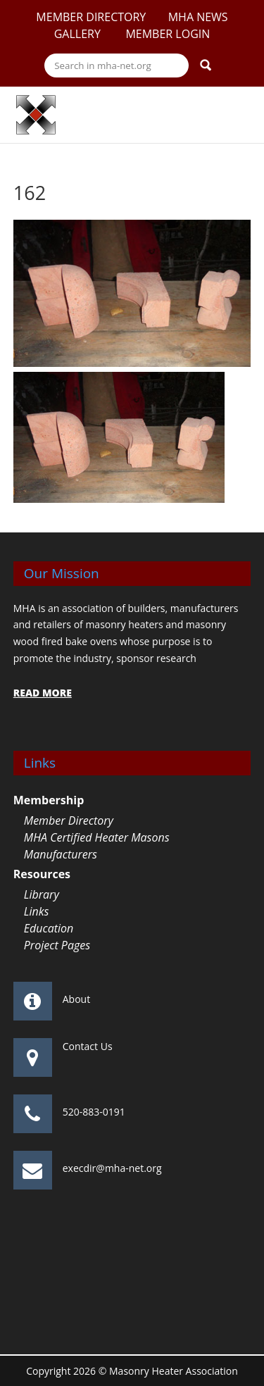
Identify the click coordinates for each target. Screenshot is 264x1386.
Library (41, 894)
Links (36, 911)
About (76, 999)
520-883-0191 (94, 1111)
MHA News (198, 17)
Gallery (78, 34)
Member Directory (91, 17)
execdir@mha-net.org (112, 1168)
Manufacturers (60, 854)
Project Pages (57, 945)
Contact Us (88, 1046)
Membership (48, 800)
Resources (41, 874)
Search (205, 65)
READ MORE (42, 692)
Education (49, 928)
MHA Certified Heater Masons (97, 837)
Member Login (167, 34)
